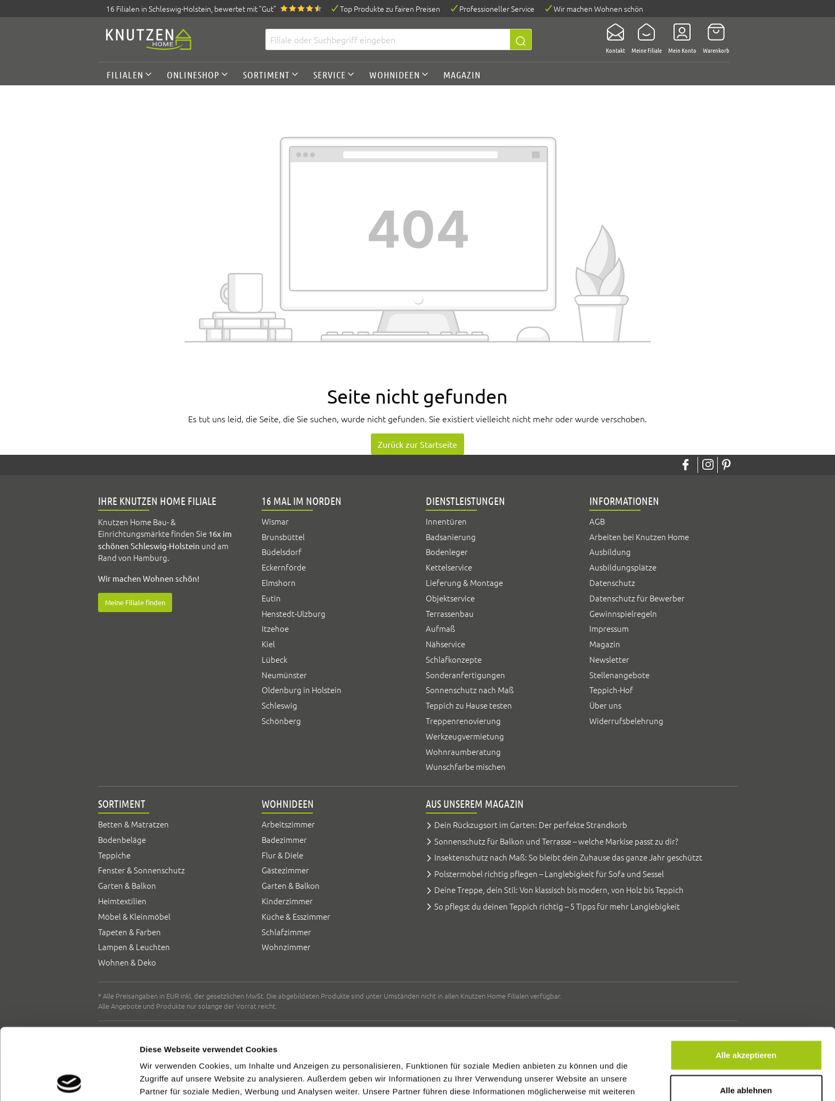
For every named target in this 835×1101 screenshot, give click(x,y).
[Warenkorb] (712, 39)
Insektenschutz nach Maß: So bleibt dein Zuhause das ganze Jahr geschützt (568, 857)
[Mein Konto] (679, 39)
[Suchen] (521, 39)
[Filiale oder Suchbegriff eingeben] (387, 39)
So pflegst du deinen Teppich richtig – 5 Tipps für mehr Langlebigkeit (557, 906)
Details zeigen (567, 1079)
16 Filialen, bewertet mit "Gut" (191, 8)
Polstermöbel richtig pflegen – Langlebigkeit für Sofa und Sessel (549, 873)
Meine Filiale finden (135, 602)
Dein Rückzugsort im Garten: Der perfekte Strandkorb (530, 824)
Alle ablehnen (746, 1018)
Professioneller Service (496, 8)
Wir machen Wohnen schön (598, 8)
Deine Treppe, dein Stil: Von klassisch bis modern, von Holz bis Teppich (559, 889)
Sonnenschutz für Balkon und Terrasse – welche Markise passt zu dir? (556, 841)
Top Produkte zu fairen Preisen (390, 8)
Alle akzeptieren (746, 983)
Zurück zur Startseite (417, 444)
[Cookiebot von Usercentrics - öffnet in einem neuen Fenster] (69, 1080)
